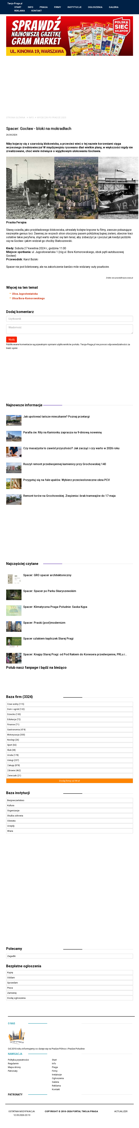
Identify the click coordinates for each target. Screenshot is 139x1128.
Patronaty (12, 1071)
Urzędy (10, 826)
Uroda (10, 755)
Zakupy (11, 766)
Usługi (10, 761)
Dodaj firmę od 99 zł (69, 781)
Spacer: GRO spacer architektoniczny (47, 575)
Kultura (10, 806)
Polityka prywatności (18, 1060)
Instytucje (75, 7)
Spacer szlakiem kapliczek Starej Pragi (48, 639)
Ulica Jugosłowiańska (25, 294)
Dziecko (11, 715)
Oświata (11, 821)
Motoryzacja (13, 735)
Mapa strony (14, 1067)
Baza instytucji (18, 793)
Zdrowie (11, 771)
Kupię (10, 973)
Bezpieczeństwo (15, 801)
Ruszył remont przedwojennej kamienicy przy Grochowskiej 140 (64, 464)
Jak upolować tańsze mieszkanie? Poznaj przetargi (56, 417)
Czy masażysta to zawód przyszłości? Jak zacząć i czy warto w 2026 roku (71, 448)
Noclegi (11, 740)
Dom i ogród (13, 710)
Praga (44, 7)
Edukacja (12, 720)
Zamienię (12, 993)
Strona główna (15, 118)
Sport (10, 745)
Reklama (19, 11)
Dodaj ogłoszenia (16, 998)
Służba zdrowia (15, 816)
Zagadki (11, 956)
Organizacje (13, 811)
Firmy (57, 7)
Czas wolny (13, 704)
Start (17, 7)
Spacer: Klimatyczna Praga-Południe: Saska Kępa (55, 607)
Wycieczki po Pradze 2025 (51, 118)
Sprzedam (12, 983)
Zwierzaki (12, 776)
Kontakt (37, 11)
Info (30, 7)
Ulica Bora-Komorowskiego (28, 298)
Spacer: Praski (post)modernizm (44, 623)
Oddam (11, 978)
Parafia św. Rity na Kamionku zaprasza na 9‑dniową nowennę (62, 433)
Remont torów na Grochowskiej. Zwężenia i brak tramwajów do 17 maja (69, 496)
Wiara (10, 831)
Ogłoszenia (95, 7)
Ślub (9, 750)
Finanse (11, 725)
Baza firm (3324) (19, 697)
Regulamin (13, 1064)
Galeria (114, 7)
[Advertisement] (69, 82)
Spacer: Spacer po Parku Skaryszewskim (49, 591)
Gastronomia (13, 730)
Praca (10, 988)
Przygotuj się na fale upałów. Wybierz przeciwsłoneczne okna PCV (66, 480)
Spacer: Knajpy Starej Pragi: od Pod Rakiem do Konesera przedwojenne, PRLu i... (75, 655)
